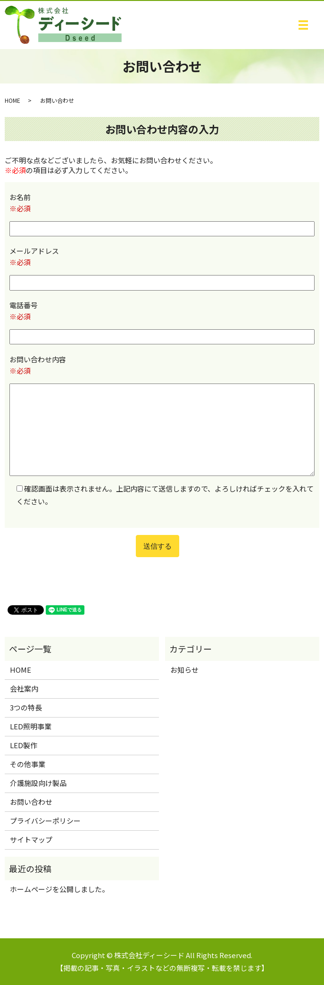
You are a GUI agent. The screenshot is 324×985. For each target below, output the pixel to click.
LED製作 (23, 745)
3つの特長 (26, 707)
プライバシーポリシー (45, 821)
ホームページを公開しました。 (59, 889)
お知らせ (184, 670)
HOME (12, 100)
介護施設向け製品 (38, 783)
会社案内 (24, 688)
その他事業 (27, 764)
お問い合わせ (31, 802)
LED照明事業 (30, 726)
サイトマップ (31, 839)
